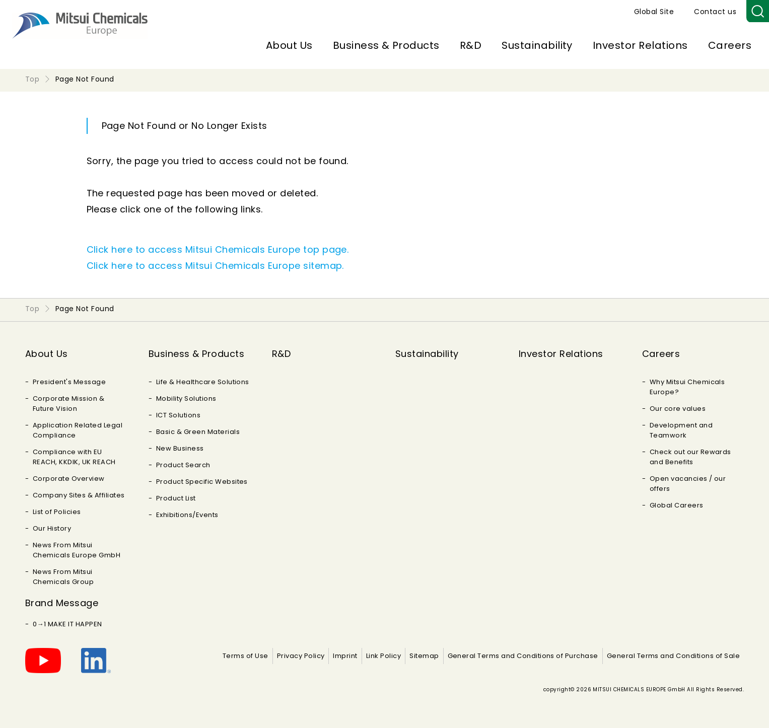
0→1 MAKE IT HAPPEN (67, 624)
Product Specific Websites (202, 481)
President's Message (69, 382)
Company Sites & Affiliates (78, 495)
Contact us (715, 12)
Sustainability (537, 45)
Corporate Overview (69, 478)
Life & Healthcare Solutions (202, 382)
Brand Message (61, 603)
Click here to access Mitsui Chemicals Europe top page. (218, 249)
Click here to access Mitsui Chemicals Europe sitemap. (215, 265)
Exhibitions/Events (187, 515)
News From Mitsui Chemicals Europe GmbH (76, 550)
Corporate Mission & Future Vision (68, 403)
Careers (729, 45)
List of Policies (57, 512)
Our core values (678, 408)
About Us (289, 45)
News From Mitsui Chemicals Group (63, 577)
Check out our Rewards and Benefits (690, 457)
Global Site (654, 12)
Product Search (183, 465)
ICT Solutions (178, 415)
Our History (52, 528)
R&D (470, 45)
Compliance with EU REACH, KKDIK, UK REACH (74, 457)
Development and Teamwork (681, 430)
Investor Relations (640, 45)
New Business (180, 448)
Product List (176, 498)
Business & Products (386, 45)
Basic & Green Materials (198, 431)
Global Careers (677, 505)
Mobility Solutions (186, 398)
